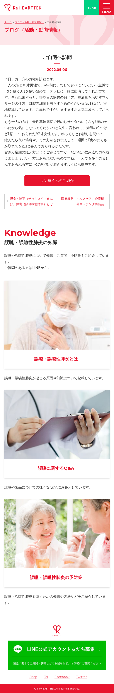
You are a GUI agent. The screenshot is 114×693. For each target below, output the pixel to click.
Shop (33, 677)
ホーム (8, 22)
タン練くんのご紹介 (57, 180)
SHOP (91, 8)
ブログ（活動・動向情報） (29, 22)
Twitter (81, 677)
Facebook (62, 677)
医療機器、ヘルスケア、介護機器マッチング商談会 (82, 201)
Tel (46, 677)
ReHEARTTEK (46, 688)
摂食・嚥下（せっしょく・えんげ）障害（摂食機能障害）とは (31, 201)
